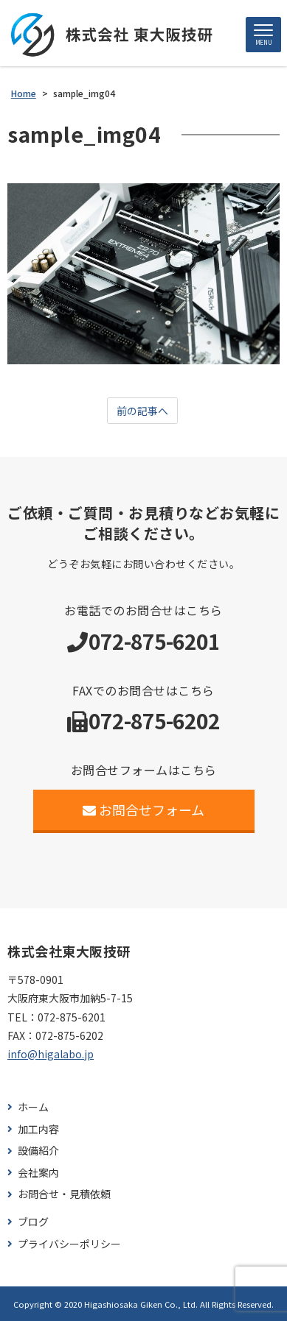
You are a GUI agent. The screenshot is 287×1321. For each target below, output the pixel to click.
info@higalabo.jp (50, 1053)
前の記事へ (142, 410)
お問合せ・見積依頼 (64, 1194)
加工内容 (38, 1129)
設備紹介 (38, 1151)
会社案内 (38, 1173)
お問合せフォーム (143, 809)
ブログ (33, 1222)
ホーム (33, 1107)
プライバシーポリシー (69, 1244)
